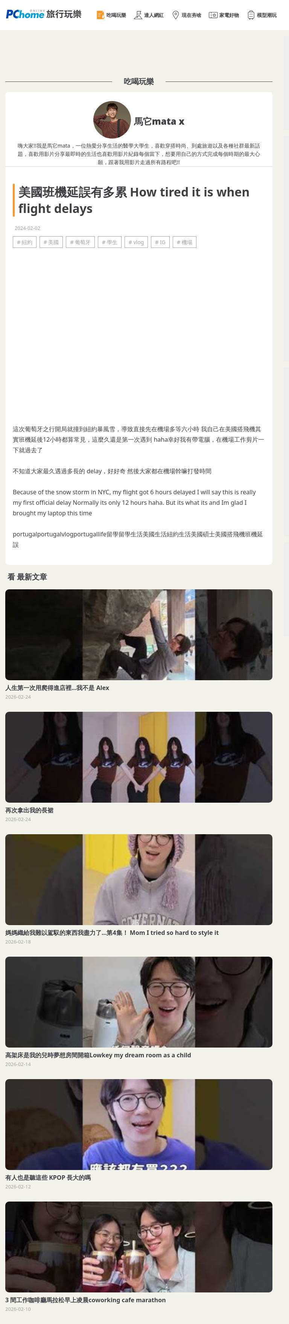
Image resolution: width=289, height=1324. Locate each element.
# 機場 (184, 242)
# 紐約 (24, 242)
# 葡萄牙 (80, 242)
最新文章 (32, 577)
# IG (160, 242)
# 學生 (109, 242)
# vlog (136, 242)
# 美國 (51, 242)
